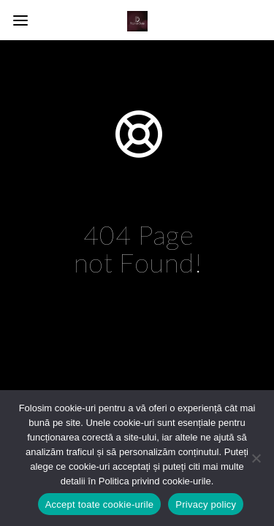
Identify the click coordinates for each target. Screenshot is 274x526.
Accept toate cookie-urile (99, 504)
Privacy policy (205, 504)
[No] (255, 458)
